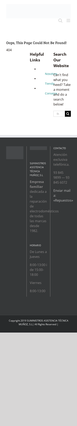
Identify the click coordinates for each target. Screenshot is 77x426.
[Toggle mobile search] (60, 20)
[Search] (68, 114)
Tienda (49, 83)
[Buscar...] (59, 114)
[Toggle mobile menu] (69, 20)
